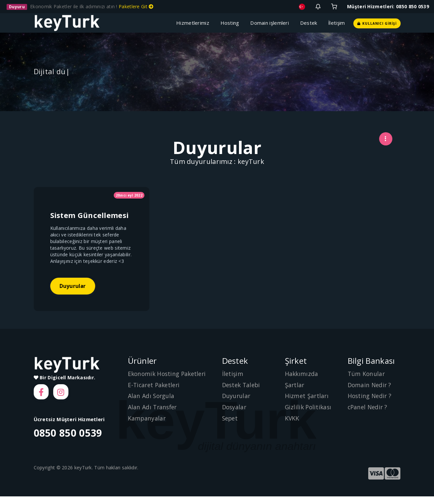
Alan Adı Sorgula (152, 397)
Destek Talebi (242, 385)
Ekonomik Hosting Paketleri (169, 375)
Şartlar (295, 385)
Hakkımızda (302, 375)
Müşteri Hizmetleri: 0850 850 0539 (388, 6)
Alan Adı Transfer (153, 408)
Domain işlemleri (271, 22)
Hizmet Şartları (307, 397)
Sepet (230, 419)
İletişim (336, 22)
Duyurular (73, 286)
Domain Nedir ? (370, 385)
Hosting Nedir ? (371, 397)
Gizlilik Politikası (309, 408)
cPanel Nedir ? (368, 408)
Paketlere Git (136, 6)
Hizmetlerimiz (194, 22)
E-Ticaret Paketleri (155, 385)
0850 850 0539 (68, 435)
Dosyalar (235, 408)
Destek (310, 22)
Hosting (231, 22)
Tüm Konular (367, 375)
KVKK (292, 419)
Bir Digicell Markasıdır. (65, 378)
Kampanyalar (147, 419)
